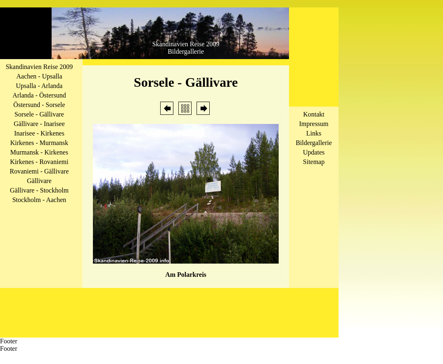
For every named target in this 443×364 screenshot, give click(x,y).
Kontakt (314, 114)
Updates (314, 152)
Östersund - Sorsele (39, 104)
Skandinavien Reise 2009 (39, 66)
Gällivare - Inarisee (39, 123)
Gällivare (39, 180)
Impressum (313, 123)
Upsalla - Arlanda (39, 85)
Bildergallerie (314, 142)
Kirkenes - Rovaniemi (39, 161)
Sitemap (314, 161)
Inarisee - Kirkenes (39, 133)
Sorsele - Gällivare (39, 114)
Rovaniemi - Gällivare (39, 171)
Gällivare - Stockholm (39, 190)
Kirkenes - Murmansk (39, 142)
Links (313, 133)
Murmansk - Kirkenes (39, 152)
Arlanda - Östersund (39, 95)
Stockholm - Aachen (39, 199)
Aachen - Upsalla (39, 76)
